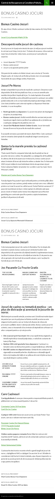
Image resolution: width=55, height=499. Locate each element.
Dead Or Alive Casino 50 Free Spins (27, 483)
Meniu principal (52, 3)
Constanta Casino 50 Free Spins (13, 406)
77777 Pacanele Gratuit (10, 426)
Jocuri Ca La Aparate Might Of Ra (14, 37)
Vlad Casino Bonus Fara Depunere (27, 475)
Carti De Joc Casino (9, 409)
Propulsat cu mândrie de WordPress (12, 496)
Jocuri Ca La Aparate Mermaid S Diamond (27, 218)
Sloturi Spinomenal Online (11, 445)
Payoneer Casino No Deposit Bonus (15, 423)
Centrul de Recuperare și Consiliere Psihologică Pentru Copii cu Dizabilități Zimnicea (22, 2)
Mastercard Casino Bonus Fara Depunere (17, 175)
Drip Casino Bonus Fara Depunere (27, 210)
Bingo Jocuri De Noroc (10, 428)
